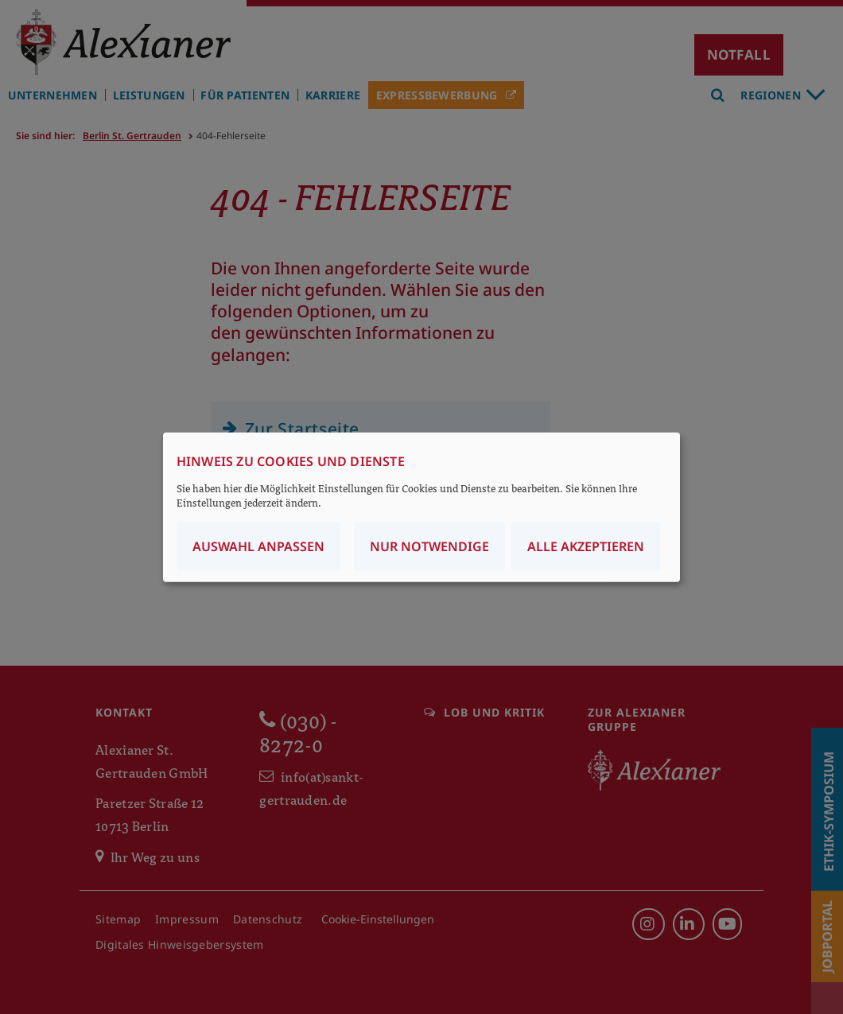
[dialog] (421, 507)
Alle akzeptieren (585, 546)
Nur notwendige (429, 546)
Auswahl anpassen (258, 546)
